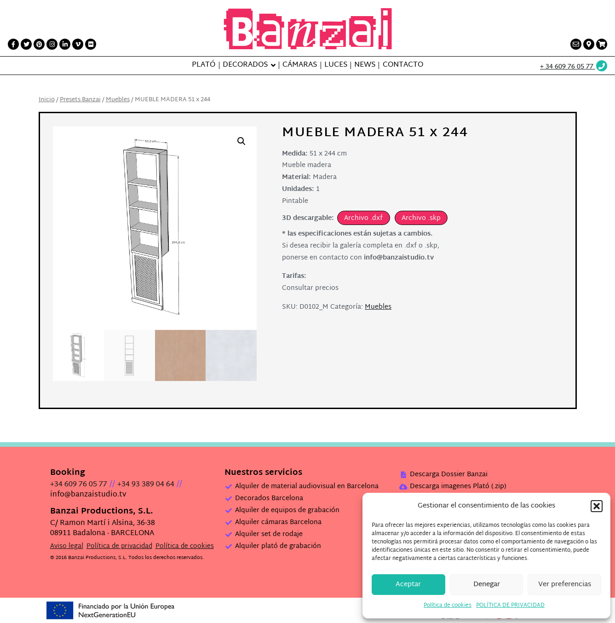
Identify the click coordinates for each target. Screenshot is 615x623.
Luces (335, 65)
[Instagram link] (51, 44)
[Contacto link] (575, 44)
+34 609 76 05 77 (78, 484)
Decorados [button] (245, 65)
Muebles (118, 99)
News (364, 65)
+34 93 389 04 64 (145, 484)
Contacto (403, 65)
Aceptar (408, 584)
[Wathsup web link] (574, 67)
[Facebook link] (13, 44)
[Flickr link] (90, 44)
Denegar (486, 584)
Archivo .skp (421, 218)
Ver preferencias (564, 584)
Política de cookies (447, 605)
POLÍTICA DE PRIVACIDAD (510, 605)
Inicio (47, 99)
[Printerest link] (39, 44)
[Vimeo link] (77, 44)
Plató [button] (203, 65)
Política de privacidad (119, 546)
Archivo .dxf (363, 218)
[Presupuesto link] (601, 44)
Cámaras (299, 65)
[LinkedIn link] (64, 44)
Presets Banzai (80, 99)
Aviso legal (66, 546)
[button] (596, 506)
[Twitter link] (26, 44)
